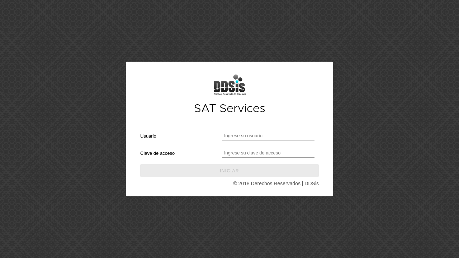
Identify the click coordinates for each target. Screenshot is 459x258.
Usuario (148, 136)
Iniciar (229, 170)
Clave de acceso (157, 153)
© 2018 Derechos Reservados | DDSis (276, 183)
